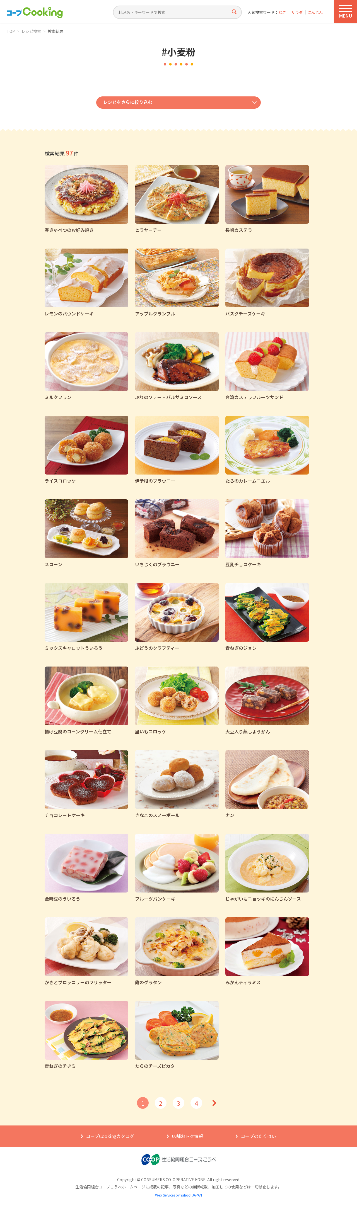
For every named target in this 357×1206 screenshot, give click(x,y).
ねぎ (282, 12)
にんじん (315, 12)
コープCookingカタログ (110, 1136)
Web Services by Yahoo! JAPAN (178, 1195)
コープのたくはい (258, 1136)
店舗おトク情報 (187, 1136)
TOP (11, 31)
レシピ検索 (31, 31)
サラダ (297, 12)
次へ (214, 1103)
